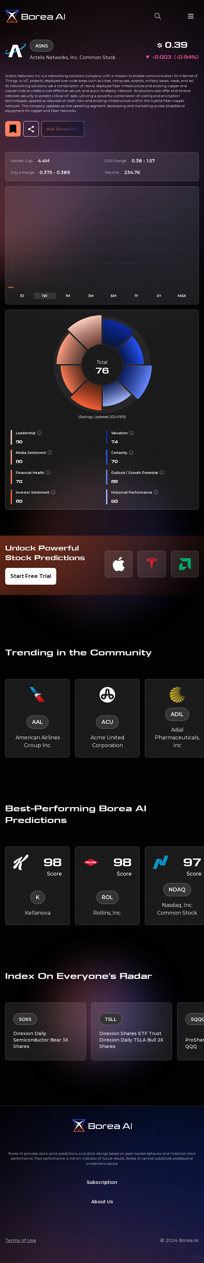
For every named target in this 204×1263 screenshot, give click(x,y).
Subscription (102, 1182)
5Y (159, 295)
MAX (182, 295)
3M (90, 295)
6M (113, 295)
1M (68, 295)
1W (45, 295)
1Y (136, 295)
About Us (102, 1202)
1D (22, 295)
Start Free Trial (30, 576)
